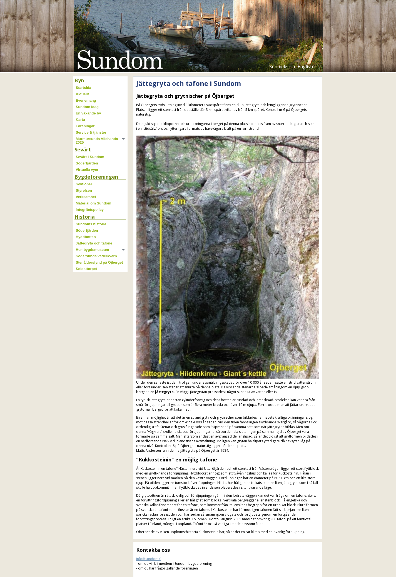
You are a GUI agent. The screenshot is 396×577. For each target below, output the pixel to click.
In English (302, 67)
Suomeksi (279, 67)
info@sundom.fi (148, 558)
